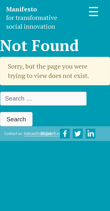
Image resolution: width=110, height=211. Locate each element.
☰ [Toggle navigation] (93, 12)
